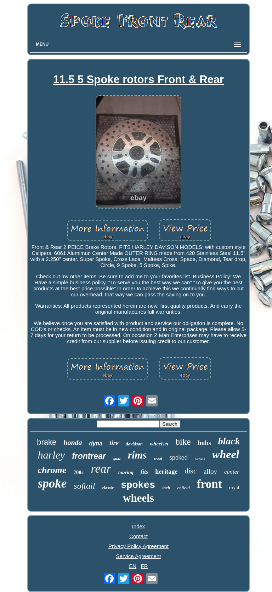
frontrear (89, 456)
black (229, 441)
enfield (183, 487)
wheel (225, 454)
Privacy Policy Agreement (138, 546)
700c (78, 472)
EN (132, 566)
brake (46, 442)
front (209, 484)
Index (138, 526)
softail (84, 485)
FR (144, 566)
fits (144, 471)
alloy (210, 471)
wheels (138, 498)
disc (191, 471)
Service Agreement (138, 556)
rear (101, 468)
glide (117, 459)
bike (183, 441)
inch (166, 487)
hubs (204, 442)
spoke (52, 483)
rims (137, 455)
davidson (134, 443)
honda (72, 442)
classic (108, 487)
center (231, 471)
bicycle (200, 459)
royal (234, 487)
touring (126, 472)
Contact (138, 536)
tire (114, 442)
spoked (178, 458)
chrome (52, 470)
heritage (166, 471)
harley (51, 455)
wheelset (159, 443)
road (158, 459)
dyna (95, 443)
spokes (138, 485)
